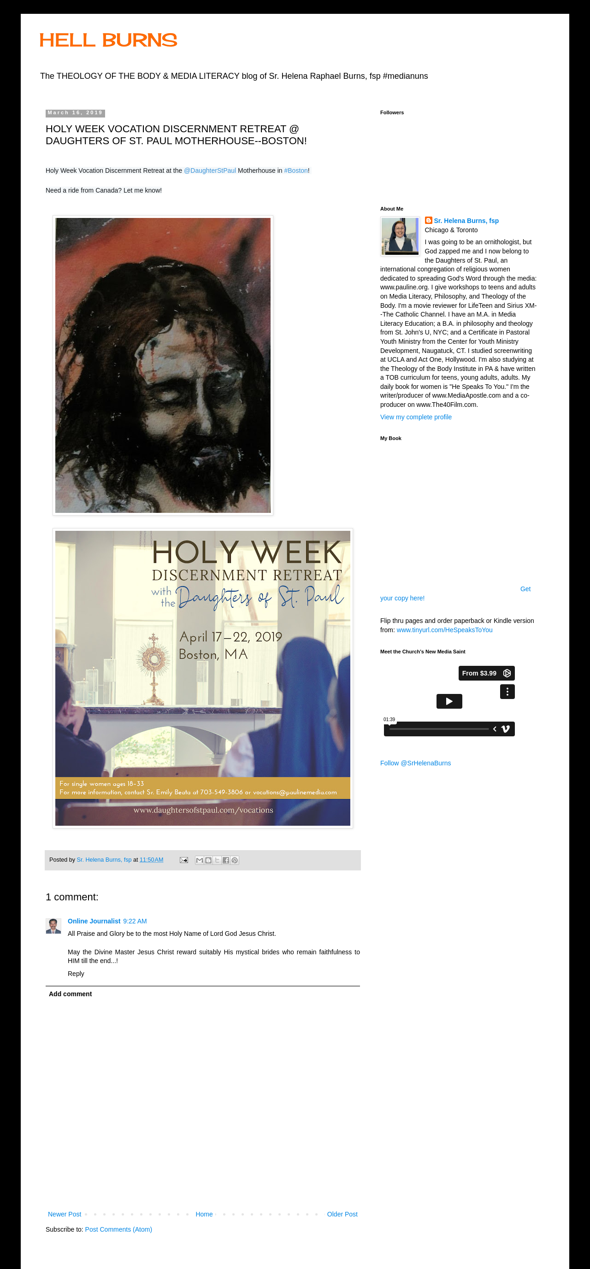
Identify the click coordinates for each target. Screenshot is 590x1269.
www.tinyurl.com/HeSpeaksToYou (445, 630)
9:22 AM (135, 921)
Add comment (70, 994)
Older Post (342, 1214)
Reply (76, 973)
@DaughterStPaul (210, 170)
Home (203, 1214)
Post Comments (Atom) (118, 1229)
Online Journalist (94, 921)
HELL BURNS (108, 40)
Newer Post (64, 1214)
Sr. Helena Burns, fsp (466, 220)
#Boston (295, 170)
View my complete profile (416, 417)
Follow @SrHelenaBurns (415, 763)
